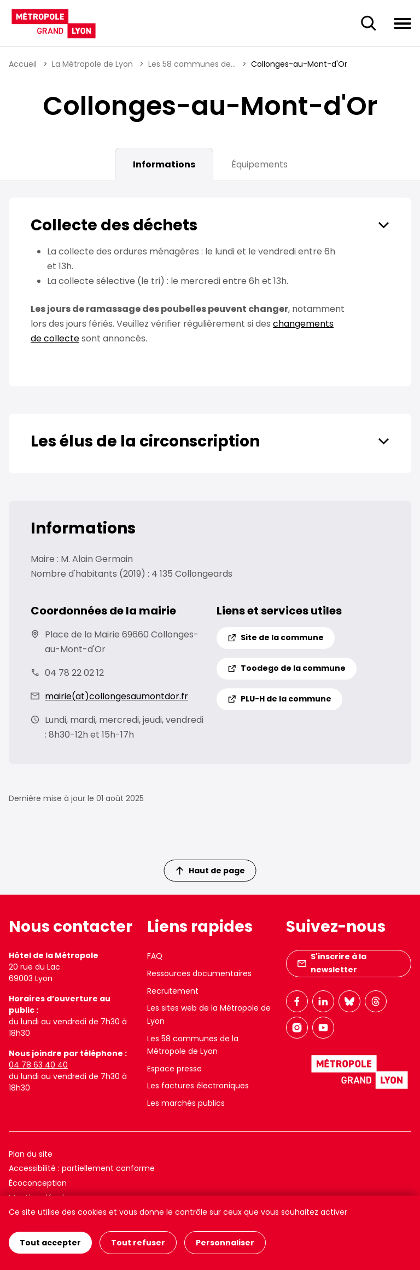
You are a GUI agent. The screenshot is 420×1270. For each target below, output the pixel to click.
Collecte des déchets (114, 225)
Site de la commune (276, 637)
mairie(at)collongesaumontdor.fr (116, 696)
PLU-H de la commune (279, 698)
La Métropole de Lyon (92, 64)
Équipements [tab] (259, 164)
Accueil (23, 64)
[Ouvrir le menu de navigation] (402, 23)
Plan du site (30, 1154)
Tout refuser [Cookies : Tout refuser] (138, 1242)
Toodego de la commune (287, 668)
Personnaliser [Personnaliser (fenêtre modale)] (225, 1242)
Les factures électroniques (198, 1085)
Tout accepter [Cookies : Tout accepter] (50, 1242)
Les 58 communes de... (192, 64)
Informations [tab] (164, 164)
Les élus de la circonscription (145, 441)
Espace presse (174, 1068)
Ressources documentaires (199, 973)
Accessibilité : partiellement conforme (82, 1168)
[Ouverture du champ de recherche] (369, 23)
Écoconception (38, 1183)
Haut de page (210, 870)
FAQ (154, 955)
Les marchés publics (186, 1103)
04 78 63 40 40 (38, 1064)
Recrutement (173, 990)
